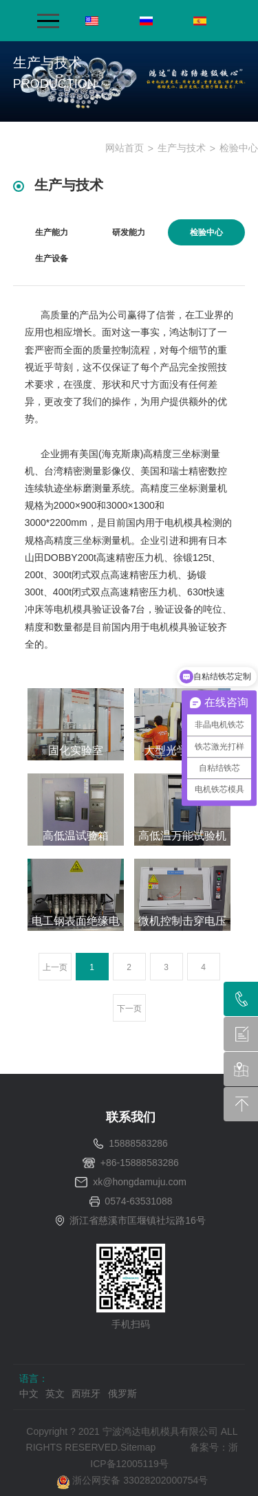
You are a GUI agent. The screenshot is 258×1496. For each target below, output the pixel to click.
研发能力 (128, 232)
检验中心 (238, 147)
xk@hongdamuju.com (139, 1181)
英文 (55, 1393)
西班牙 (86, 1393)
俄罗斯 (122, 1393)
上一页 (55, 967)
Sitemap (137, 1447)
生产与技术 (182, 147)
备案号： (209, 1447)
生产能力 (51, 232)
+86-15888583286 (139, 1162)
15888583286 (138, 1143)
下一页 (129, 1008)
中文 (29, 1393)
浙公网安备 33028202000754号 (132, 1480)
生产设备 (51, 258)
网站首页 (124, 147)
